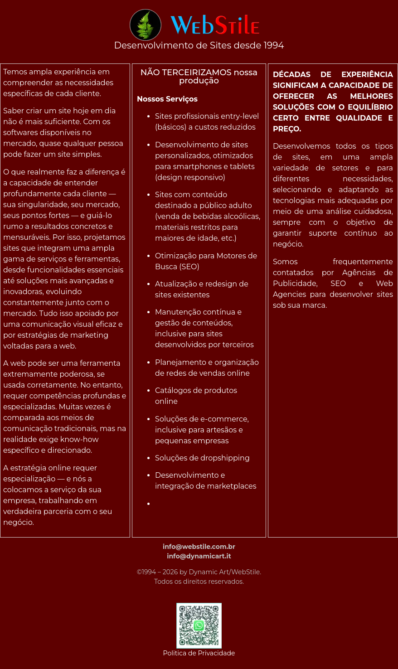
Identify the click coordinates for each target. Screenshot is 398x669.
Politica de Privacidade (199, 653)
